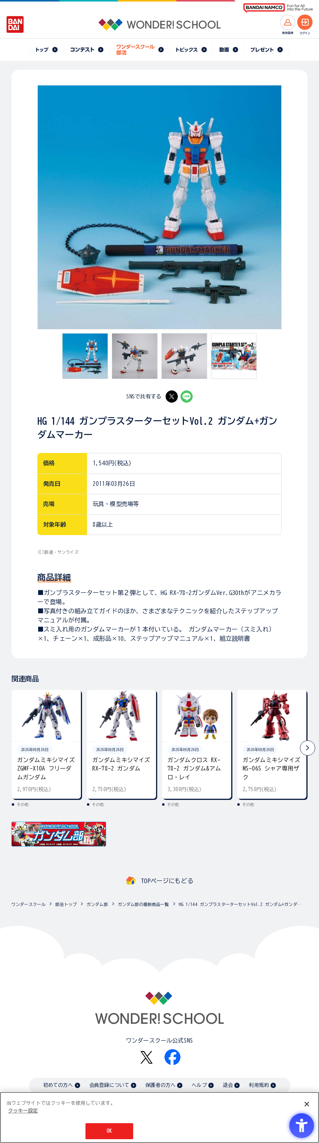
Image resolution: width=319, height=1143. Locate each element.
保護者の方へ (160, 1085)
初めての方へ (58, 1085)
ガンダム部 (97, 904)
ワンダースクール (28, 904)
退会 (228, 1085)
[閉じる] (306, 1104)
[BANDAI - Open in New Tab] (15, 24)
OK (109, 1130)
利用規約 (259, 1085)
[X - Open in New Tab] (172, 396)
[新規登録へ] (287, 22)
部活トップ (66, 904)
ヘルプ (199, 1085)
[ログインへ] (305, 22)
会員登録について (109, 1085)
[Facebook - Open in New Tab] (172, 1057)
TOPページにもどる (167, 881)
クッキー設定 (23, 1110)
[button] (307, 748)
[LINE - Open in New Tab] (186, 396)
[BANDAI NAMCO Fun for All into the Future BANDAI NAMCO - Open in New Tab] (278, 8)
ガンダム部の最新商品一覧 (143, 904)
